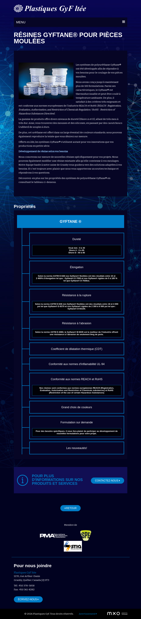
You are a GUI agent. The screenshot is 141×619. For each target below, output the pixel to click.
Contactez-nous (107, 480)
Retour (70, 508)
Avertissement (88, 613)
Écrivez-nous (28, 599)
